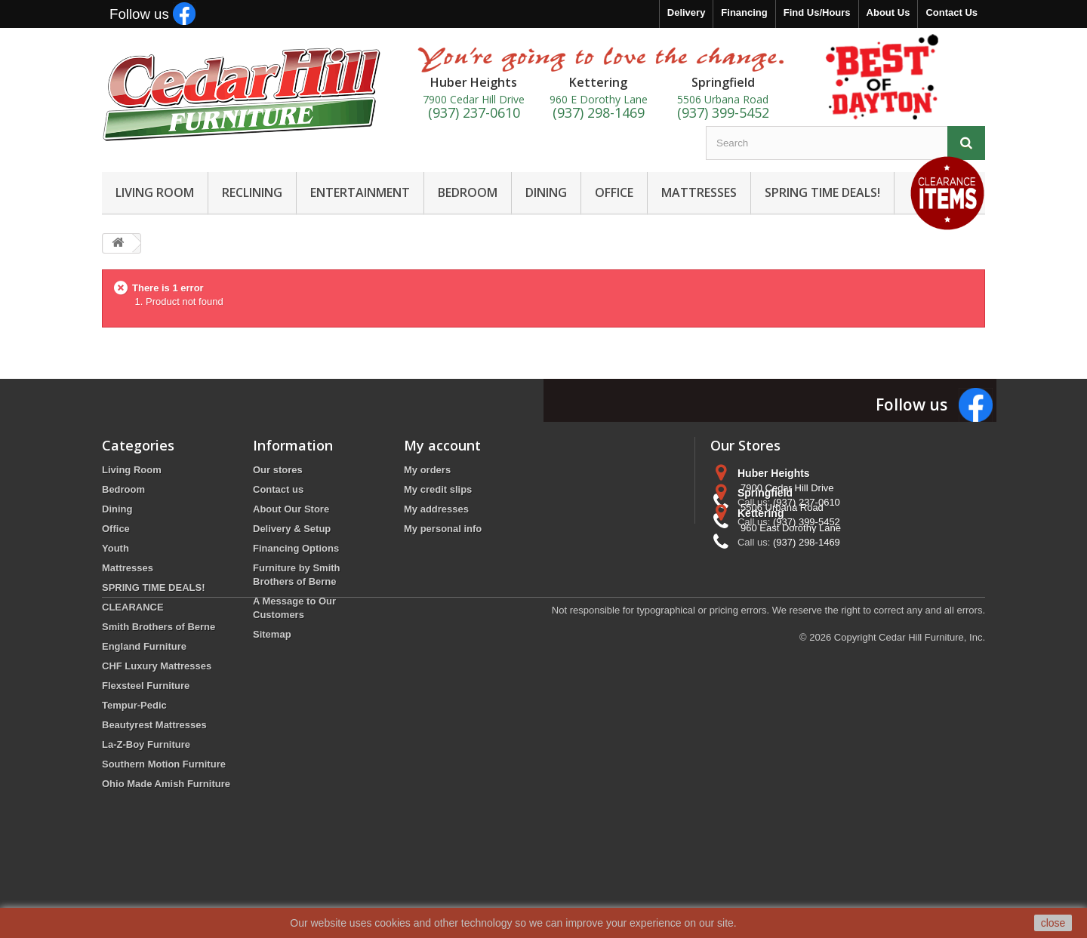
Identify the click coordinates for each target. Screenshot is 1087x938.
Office (116, 528)
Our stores (278, 469)
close (1053, 923)
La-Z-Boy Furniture (146, 744)
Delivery (686, 12)
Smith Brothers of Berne (158, 626)
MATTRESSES (699, 192)
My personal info (443, 528)
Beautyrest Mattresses (154, 724)
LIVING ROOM (154, 192)
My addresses (436, 509)
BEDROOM (467, 192)
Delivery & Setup (292, 528)
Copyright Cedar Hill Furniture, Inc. (909, 855)
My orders (427, 469)
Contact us (278, 489)
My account (442, 445)
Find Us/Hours (817, 12)
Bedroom (123, 489)
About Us (888, 12)
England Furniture (144, 646)
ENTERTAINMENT (360, 192)
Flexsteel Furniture (145, 685)
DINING (546, 192)
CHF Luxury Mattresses (156, 666)
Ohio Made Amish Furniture (166, 783)
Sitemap (272, 634)
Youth (115, 548)
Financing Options (296, 548)
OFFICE (614, 192)
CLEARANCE (133, 607)
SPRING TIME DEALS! (822, 192)
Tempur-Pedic (134, 705)
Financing (744, 12)
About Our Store (291, 509)
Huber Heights (773, 473)
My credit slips (438, 489)
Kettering (760, 585)
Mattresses (127, 568)
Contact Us (951, 12)
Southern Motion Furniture (164, 764)
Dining (117, 509)
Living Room (132, 469)
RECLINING (252, 192)
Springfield (765, 529)
